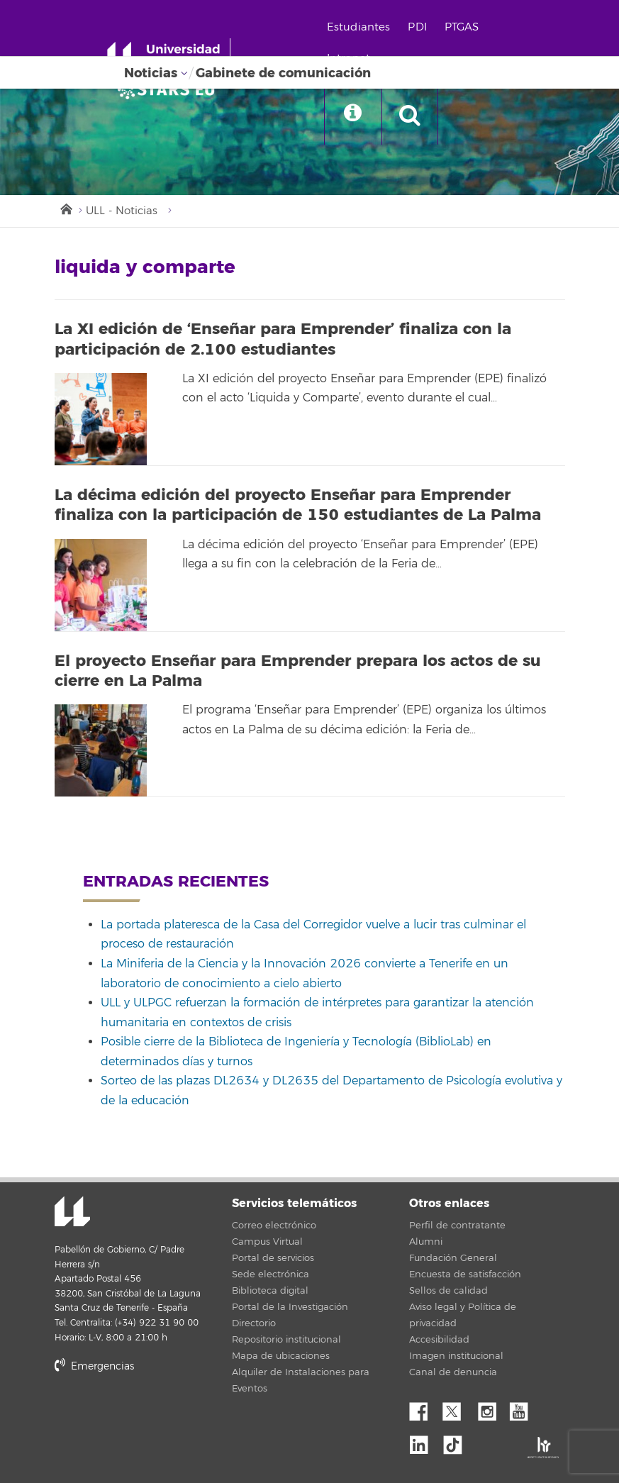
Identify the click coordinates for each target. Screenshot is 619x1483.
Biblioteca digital (270, 1290)
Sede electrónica (270, 1274)
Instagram (491, 1407)
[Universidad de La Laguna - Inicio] (168, 55)
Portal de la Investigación (290, 1307)
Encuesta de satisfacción (465, 1274)
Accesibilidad (439, 1339)
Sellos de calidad (448, 1290)
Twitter (457, 1407)
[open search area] (409, 116)
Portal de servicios (273, 1258)
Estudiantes (359, 27)
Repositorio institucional (286, 1339)
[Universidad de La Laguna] (170, 89)
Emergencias (94, 1366)
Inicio (65, 208)
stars (161, 1415)
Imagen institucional (456, 1356)
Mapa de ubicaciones (281, 1356)
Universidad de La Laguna (72, 1212)
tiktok (457, 1441)
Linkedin (424, 1441)
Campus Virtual (267, 1242)
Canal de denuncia (453, 1372)
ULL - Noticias (121, 211)
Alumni (425, 1242)
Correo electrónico (274, 1225)
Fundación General (453, 1258)
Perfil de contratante (457, 1225)
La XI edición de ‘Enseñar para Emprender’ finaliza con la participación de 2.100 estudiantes (283, 339)
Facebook (424, 1407)
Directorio (254, 1323)
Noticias (150, 73)
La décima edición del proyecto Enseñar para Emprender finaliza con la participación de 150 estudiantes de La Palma (298, 505)
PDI (417, 27)
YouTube (524, 1407)
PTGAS (462, 27)
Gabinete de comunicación (283, 73)
